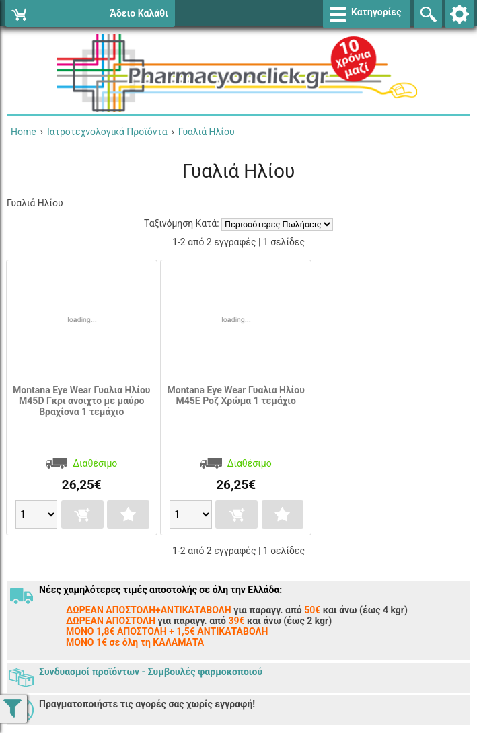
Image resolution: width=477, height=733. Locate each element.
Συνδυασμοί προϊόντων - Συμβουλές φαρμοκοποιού (150, 671)
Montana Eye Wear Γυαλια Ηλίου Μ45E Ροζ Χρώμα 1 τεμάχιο (236, 395)
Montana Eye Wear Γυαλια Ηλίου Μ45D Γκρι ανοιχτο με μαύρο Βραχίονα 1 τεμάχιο (81, 401)
